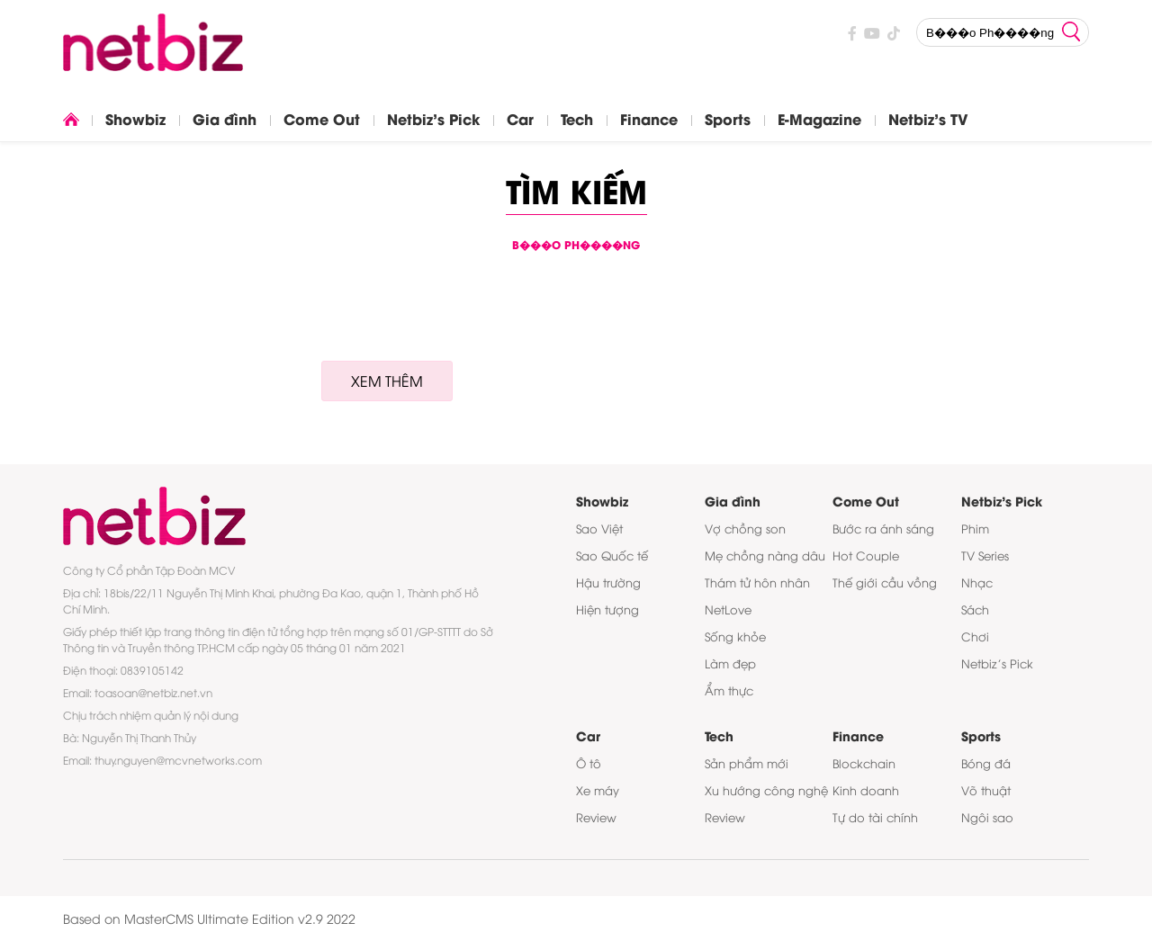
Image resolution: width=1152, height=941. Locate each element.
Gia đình (224, 118)
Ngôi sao (987, 817)
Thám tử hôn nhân (757, 582)
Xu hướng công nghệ (766, 790)
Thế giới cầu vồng (884, 582)
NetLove (728, 609)
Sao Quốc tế (612, 555)
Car (520, 118)
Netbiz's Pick (433, 118)
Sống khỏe (735, 636)
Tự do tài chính (875, 817)
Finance (649, 118)
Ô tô (588, 763)
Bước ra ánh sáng (883, 528)
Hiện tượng (607, 609)
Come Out (322, 118)
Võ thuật (986, 790)
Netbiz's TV (928, 118)
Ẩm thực (729, 690)
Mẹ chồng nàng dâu (765, 555)
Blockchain (864, 763)
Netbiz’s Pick (997, 663)
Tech (577, 118)
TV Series (985, 555)
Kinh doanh (865, 790)
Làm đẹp (730, 663)
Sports (728, 118)
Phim (975, 528)
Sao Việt (599, 528)
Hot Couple (865, 555)
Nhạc (977, 582)
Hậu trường (608, 582)
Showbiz (135, 118)
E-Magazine (819, 118)
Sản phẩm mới (746, 763)
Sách (975, 609)
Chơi (975, 636)
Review (596, 817)
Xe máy (597, 790)
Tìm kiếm (576, 189)
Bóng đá (986, 763)
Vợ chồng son (745, 528)
